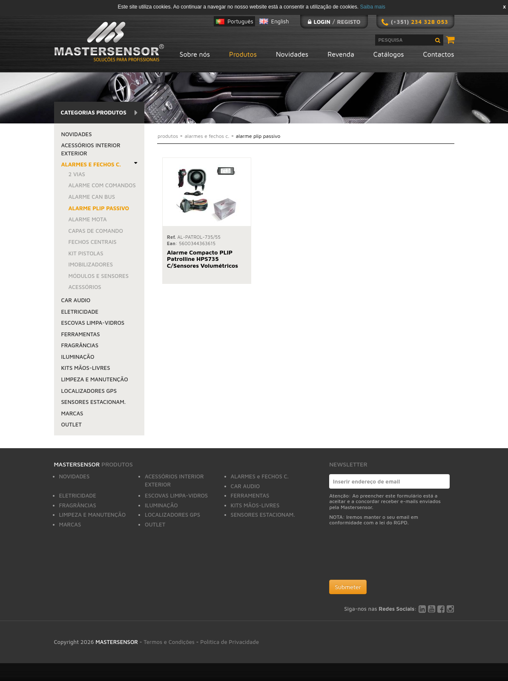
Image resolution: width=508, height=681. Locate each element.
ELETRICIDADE (80, 311)
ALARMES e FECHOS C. (91, 164)
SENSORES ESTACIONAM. (93, 401)
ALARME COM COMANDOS (102, 185)
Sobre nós (195, 54)
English (280, 21)
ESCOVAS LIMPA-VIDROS (93, 322)
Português (240, 21)
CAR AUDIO (76, 300)
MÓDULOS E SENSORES (99, 275)
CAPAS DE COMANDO (96, 230)
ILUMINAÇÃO (78, 356)
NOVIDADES (76, 134)
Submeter (348, 586)
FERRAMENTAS (80, 334)
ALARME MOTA (88, 219)
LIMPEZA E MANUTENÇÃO (94, 379)
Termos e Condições (169, 641)
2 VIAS (77, 174)
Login (321, 21)
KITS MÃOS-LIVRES (85, 367)
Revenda (340, 54)
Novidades (292, 54)
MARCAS (72, 413)
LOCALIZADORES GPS (89, 390)
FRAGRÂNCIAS (80, 345)
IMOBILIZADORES (91, 264)
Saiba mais (372, 7)
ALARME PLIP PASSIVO (99, 208)
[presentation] (394, 554)
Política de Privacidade (229, 641)
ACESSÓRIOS (85, 286)
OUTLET (71, 424)
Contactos (438, 54)
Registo (349, 21)
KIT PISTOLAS (86, 253)
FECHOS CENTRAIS (93, 241)
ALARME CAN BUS (92, 196)
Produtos (243, 54)
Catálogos (388, 54)
